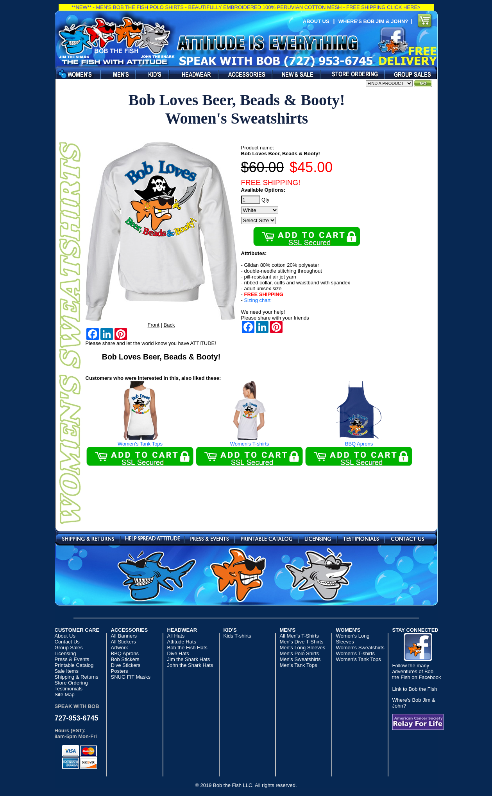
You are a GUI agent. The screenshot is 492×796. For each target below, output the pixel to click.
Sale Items (294, 74)
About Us (316, 21)
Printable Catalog (266, 538)
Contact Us (407, 538)
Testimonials (361, 538)
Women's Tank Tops (140, 423)
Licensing (318, 538)
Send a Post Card (152, 538)
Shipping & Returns (88, 538)
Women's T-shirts (249, 423)
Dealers (350, 74)
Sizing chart (257, 300)
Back (169, 325)
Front (153, 325)
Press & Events (209, 538)
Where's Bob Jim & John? (374, 21)
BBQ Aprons (359, 423)
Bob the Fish (116, 38)
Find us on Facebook (393, 40)
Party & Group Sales (409, 74)
